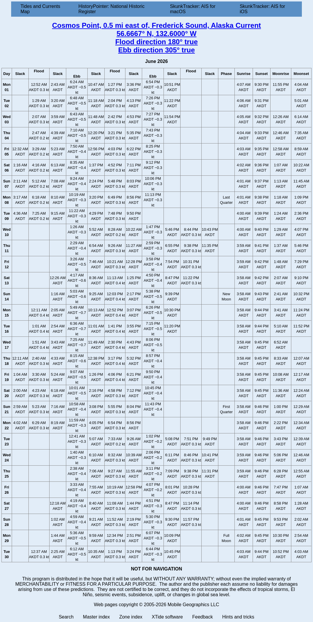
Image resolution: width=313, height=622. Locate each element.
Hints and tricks (238, 616)
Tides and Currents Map (40, 9)
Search (66, 616)
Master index (96, 616)
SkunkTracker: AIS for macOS (192, 9)
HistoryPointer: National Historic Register (112, 9)
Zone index (130, 616)
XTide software (167, 616)
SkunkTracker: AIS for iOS (262, 9)
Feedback (202, 616)
